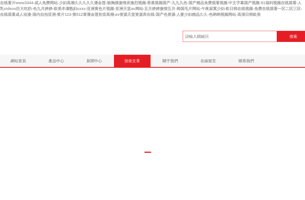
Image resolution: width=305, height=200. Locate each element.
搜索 (293, 36)
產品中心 (56, 61)
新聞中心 (94, 61)
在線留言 (208, 61)
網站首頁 (18, 61)
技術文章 (132, 61)
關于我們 (170, 61)
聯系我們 (246, 61)
